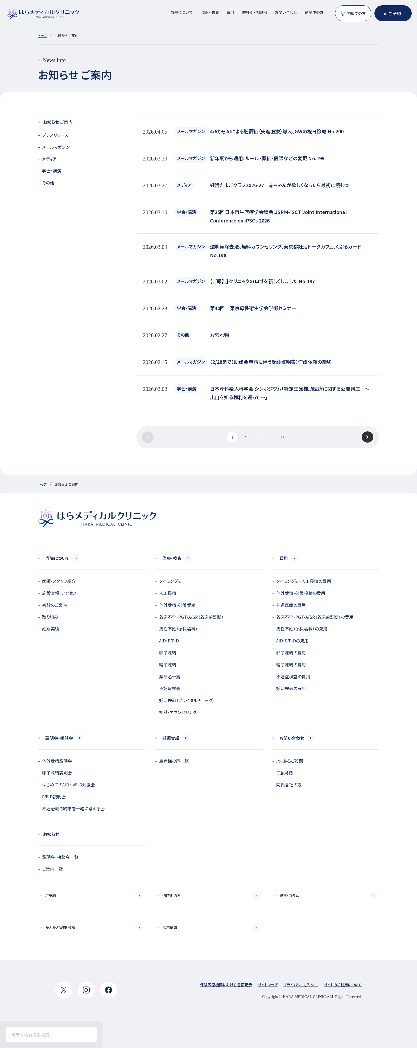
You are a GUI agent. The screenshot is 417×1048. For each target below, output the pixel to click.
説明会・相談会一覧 (60, 857)
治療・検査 (209, 12)
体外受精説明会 (57, 761)
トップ (42, 35)
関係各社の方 (289, 784)
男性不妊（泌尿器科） (178, 628)
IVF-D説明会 (54, 796)
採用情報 (169, 927)
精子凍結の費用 (291, 664)
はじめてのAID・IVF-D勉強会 (68, 784)
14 (282, 437)
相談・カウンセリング (178, 712)
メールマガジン (56, 147)
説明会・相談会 (254, 12)
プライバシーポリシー (300, 984)
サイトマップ (268, 984)
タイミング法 (170, 581)
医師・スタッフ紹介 (59, 581)
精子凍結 (167, 664)
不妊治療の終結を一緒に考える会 (73, 808)
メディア (49, 158)
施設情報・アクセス (59, 593)
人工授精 (167, 593)
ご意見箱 (284, 772)
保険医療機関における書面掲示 (226, 984)
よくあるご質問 (289, 761)
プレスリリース (55, 135)
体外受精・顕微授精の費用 (300, 593)
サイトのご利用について (343, 984)
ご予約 (394, 13)
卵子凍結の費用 (291, 652)
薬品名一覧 (170, 676)
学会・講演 (51, 170)
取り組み (50, 617)
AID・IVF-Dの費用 (292, 640)
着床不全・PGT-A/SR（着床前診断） (191, 617)
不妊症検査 (170, 688)
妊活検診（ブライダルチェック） (186, 700)
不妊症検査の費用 (293, 676)
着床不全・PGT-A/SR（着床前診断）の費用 (315, 617)
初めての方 (356, 13)
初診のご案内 (54, 605)
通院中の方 (314, 12)
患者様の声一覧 (174, 761)
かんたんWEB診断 (60, 927)
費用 (230, 12)
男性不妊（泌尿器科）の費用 (302, 628)
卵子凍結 (167, 652)
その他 (48, 182)
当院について (182, 12)
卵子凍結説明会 (57, 772)
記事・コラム (289, 895)
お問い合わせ (286, 12)
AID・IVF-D (169, 640)
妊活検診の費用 (291, 688)
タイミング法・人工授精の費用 (303, 581)
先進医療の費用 (291, 605)
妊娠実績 (50, 628)
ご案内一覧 (52, 869)
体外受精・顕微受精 (177, 605)
